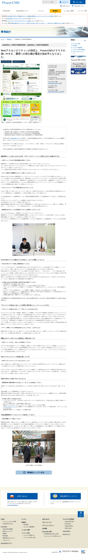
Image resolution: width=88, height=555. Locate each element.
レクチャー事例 (76, 43)
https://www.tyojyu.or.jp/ (55, 83)
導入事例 (75, 45)
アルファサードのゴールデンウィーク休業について (21, 21)
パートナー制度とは (29, 535)
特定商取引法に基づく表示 (51, 533)
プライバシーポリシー (48, 525)
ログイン (65, 2)
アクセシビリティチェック (10, 406)
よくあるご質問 (69, 11)
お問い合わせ (66, 6)
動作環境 (5, 535)
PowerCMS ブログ (79, 6)
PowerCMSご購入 (47, 531)
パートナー (81, 11)
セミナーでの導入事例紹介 (79, 49)
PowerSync (68, 523)
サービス (41, 11)
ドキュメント (6, 540)
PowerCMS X (66, 531)
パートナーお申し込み (30, 537)
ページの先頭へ (81, 515)
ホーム (2, 39)
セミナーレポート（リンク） (78, 52)
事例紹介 (55, 11)
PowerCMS (6, 11)
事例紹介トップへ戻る (35, 472)
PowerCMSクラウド (22, 11)
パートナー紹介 (26, 533)
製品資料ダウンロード (68, 496)
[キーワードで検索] (49, 2)
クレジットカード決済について (52, 536)
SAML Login (68, 528)
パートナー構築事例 (77, 47)
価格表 (4, 533)
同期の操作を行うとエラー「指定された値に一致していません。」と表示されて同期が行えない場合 (38, 23)
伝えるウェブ (66, 534)
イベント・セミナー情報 (9, 521)
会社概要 (44, 528)
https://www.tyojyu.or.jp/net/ (56, 91)
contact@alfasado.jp (12, 505)
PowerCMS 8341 (69, 521)
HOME (2, 519)
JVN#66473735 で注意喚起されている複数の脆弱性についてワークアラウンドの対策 (30, 16)
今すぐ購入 (79, 2)
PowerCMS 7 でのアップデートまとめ (16, 18)
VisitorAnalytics (69, 526)
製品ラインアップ (7, 531)
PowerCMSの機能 (8, 529)
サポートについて (47, 522)
